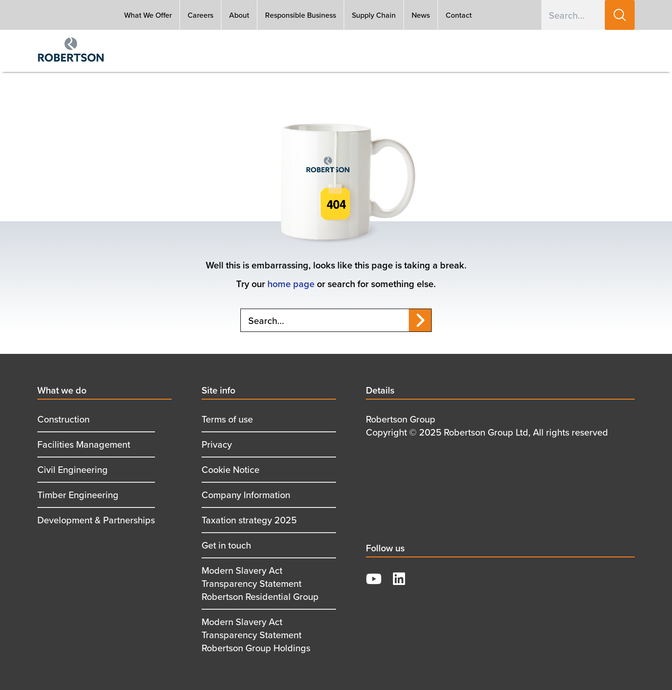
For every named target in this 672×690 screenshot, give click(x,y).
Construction (63, 419)
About (239, 15)
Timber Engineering (78, 494)
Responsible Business (300, 15)
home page (291, 283)
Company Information (246, 494)
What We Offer (148, 15)
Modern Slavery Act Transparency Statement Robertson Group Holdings (256, 635)
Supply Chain (374, 15)
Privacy (217, 444)
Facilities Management (83, 444)
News (421, 15)
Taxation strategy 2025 (249, 520)
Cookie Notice (230, 469)
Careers (200, 15)
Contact (459, 15)
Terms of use (227, 419)
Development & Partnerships (96, 520)
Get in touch (226, 545)
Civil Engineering (72, 469)
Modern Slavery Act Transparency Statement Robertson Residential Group (260, 583)
